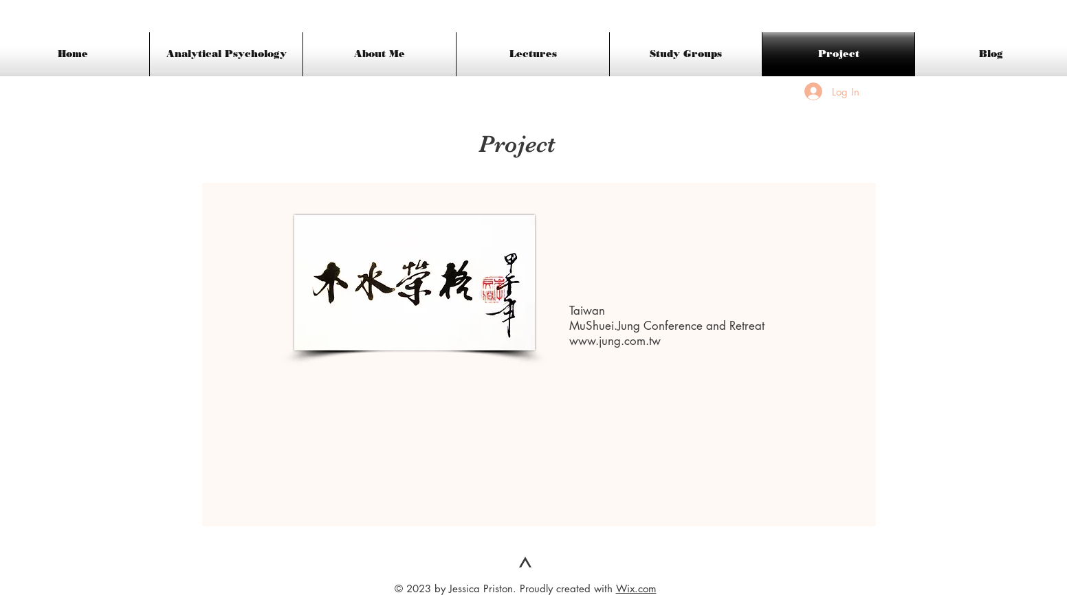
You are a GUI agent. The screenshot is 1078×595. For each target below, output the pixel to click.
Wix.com (636, 588)
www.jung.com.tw (615, 340)
